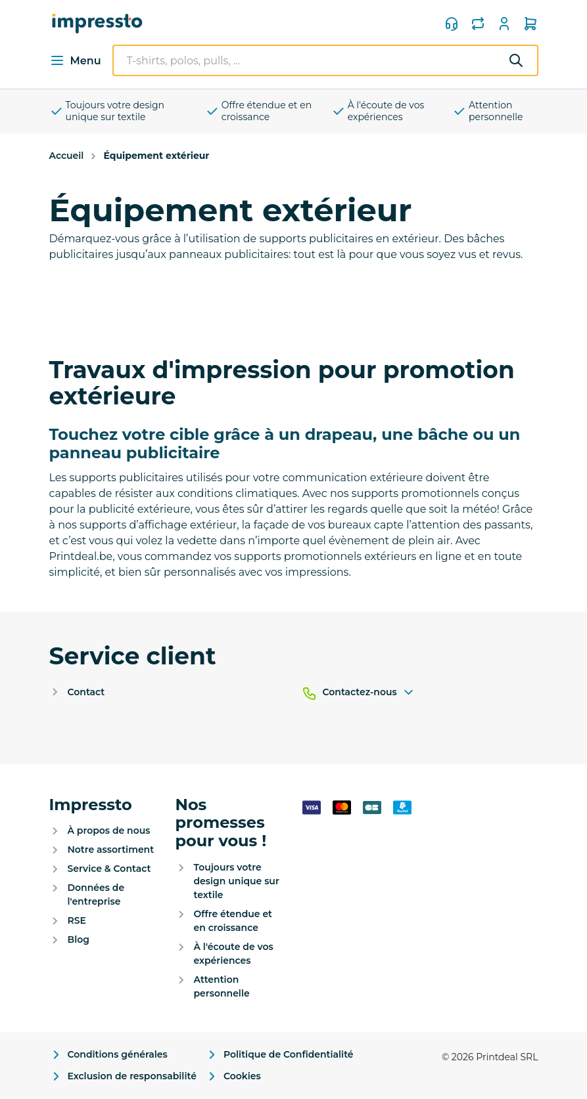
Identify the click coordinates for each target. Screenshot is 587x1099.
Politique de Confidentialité (279, 1055)
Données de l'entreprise (96, 894)
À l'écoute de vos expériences (378, 111)
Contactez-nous (369, 692)
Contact (86, 692)
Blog (78, 939)
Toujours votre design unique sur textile (107, 111)
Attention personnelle (487, 111)
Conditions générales (108, 1055)
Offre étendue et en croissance (258, 111)
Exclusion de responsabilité (123, 1076)
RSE (77, 920)
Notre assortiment (111, 849)
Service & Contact (109, 868)
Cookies (233, 1076)
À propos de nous (109, 830)
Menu (75, 60)
